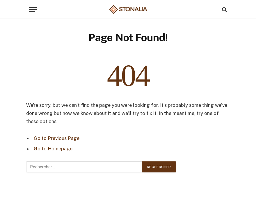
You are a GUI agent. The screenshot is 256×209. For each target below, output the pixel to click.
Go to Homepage (53, 149)
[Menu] (33, 9)
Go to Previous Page (56, 138)
